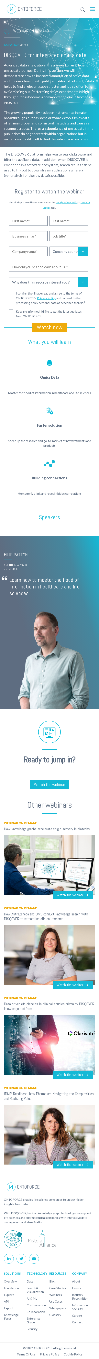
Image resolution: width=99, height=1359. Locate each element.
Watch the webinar (49, 784)
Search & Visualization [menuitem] (35, 1290)
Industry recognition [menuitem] (80, 1296)
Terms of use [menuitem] (26, 1354)
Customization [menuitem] (36, 1305)
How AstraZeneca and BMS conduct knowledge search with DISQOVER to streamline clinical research (46, 916)
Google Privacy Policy (67, 202)
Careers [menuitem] (77, 1315)
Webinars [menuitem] (55, 1294)
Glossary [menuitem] (55, 1315)
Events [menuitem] (76, 1288)
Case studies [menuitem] (57, 1288)
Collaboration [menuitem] (36, 1312)
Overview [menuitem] (10, 1281)
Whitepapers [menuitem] (57, 1308)
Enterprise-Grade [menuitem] (34, 1320)
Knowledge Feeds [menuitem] (11, 1316)
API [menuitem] (6, 1301)
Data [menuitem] (30, 1281)
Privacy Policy (46, 298)
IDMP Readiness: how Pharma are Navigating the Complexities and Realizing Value (49, 1096)
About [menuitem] (76, 1281)
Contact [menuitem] (77, 1322)
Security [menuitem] (32, 1329)
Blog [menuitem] (52, 1281)
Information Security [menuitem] (80, 1307)
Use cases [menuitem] (56, 1301)
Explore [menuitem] (9, 1294)
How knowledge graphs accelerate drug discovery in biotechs (47, 828)
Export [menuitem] (8, 1308)
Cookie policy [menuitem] (73, 1354)
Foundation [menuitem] (11, 1288)
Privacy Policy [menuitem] (49, 1354)
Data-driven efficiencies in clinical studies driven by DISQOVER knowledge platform (49, 1006)
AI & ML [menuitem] (32, 1298)
